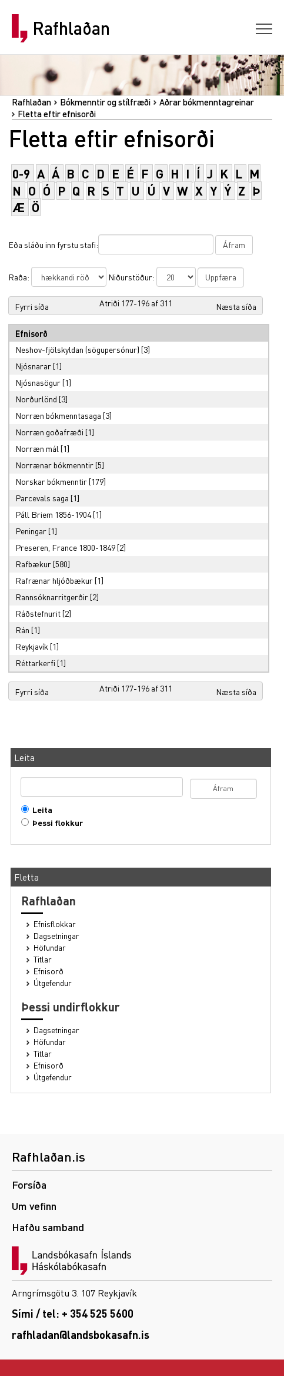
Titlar (43, 959)
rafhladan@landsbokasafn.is (80, 1334)
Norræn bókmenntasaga (58, 415)
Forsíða (29, 1184)
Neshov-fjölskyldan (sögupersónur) (77, 349)
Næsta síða (236, 306)
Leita (39, 810)
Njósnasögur (38, 382)
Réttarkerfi (35, 662)
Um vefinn (34, 1205)
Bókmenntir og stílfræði (105, 102)
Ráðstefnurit (38, 613)
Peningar (30, 530)
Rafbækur (33, 563)
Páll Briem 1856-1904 (53, 514)
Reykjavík (31, 646)
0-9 (21, 173)
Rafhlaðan (71, 28)
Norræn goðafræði (49, 431)
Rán (22, 629)
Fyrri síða (32, 306)
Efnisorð (49, 971)
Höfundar (50, 947)
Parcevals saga (42, 497)
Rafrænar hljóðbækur (54, 580)
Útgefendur (53, 983)
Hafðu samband (48, 1226)
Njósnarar (33, 365)
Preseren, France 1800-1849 (65, 547)
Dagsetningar (56, 936)
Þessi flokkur (55, 823)
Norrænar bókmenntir (54, 464)
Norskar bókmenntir (51, 481)
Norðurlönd (36, 398)
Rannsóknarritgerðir (51, 596)
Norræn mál (37, 448)
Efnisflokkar (55, 924)
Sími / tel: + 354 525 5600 (72, 1313)
